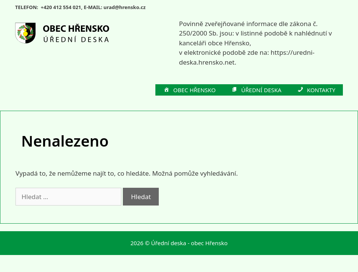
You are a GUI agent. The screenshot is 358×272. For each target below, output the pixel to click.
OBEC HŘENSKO (189, 90)
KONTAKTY (315, 90)
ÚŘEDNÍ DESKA (256, 90)
